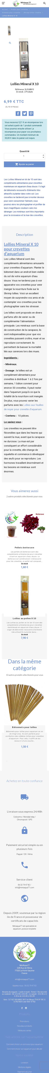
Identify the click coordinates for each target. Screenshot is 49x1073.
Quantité (25, 151)
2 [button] (11, 761)
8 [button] (34, 761)
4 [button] (18, 761)
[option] (9, 30)
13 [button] (28, 764)
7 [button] (30, 761)
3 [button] (14, 761)
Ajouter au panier (24, 164)
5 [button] (22, 761)
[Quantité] (24, 156)
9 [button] (38, 761)
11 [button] (20, 764)
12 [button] (24, 764)
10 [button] (42, 761)
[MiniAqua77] (24, 3)
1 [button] (7, 761)
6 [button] (26, 761)
